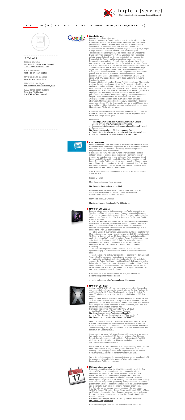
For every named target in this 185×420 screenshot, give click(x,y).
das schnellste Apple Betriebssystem (39, 86)
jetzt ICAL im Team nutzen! (35, 94)
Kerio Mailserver (96, 142)
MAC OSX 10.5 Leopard (99, 209)
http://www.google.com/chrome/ (119, 124)
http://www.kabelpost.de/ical (101, 400)
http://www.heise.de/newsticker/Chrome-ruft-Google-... (120, 122)
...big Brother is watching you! (36, 66)
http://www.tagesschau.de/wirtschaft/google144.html (124, 126)
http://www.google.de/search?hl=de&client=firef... (125, 132)
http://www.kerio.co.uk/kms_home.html (105, 186)
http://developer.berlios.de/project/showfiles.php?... (110, 313)
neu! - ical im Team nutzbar (35, 73)
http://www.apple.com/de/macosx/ (121, 280)
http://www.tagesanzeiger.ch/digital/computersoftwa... (111, 130)
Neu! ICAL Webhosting (33, 92)
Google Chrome (96, 36)
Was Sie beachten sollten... (35, 79)
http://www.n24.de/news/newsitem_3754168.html (116, 134)
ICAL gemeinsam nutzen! (100, 367)
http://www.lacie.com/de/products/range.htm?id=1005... (112, 317)
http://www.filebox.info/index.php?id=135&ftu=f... (109, 203)
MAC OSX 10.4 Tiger (98, 286)
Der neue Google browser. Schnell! (39, 64)
